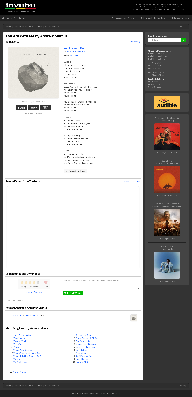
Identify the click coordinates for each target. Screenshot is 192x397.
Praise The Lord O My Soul (87, 338)
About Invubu (154, 81)
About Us (104, 393)
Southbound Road (83, 335)
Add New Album (155, 65)
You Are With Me (20, 341)
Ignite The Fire (82, 359)
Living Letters (81, 350)
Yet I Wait (17, 344)
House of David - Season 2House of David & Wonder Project (167, 205)
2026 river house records (167, 195)
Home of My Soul (83, 362)
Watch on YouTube (132, 181)
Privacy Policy (154, 84)
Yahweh (16, 347)
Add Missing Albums (156, 75)
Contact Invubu (154, 87)
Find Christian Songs (157, 59)
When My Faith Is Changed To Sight (28, 356)
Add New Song (154, 68)
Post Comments (72, 293)
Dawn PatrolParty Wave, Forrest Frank (167, 162)
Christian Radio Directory (153, 18)
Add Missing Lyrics (156, 72)
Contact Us (115, 393)
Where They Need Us (22, 350)
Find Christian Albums (157, 56)
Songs (39, 26)
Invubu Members (180, 18)
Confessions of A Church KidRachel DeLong (167, 119)
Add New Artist (154, 63)
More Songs (135, 41)
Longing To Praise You (85, 347)
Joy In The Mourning (22, 335)
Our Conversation (83, 341)
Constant (74, 55)
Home (8, 26)
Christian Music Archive (123, 18)
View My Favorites (34, 292)
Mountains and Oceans (86, 344)
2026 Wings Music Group (167, 152)
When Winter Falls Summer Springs (28, 353)
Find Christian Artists (157, 53)
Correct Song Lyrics (75, 171)
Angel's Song (81, 353)
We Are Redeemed (21, 362)
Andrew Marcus (76, 51)
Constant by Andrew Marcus (33, 101)
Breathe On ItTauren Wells (167, 247)
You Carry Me (19, 338)
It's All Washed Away (84, 356)
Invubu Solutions (13, 18)
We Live (16, 359)
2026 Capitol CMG (167, 238)
